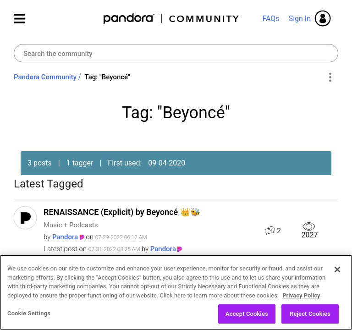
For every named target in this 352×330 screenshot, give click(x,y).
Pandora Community (171, 18)
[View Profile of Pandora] (65, 237)
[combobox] (176, 53)
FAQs (270, 18)
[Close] (337, 299)
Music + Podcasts (71, 225)
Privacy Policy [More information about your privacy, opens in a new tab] (301, 324)
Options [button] (329, 77)
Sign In (300, 18)
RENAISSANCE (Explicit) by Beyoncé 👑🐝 (122, 212)
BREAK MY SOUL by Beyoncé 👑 (103, 275)
